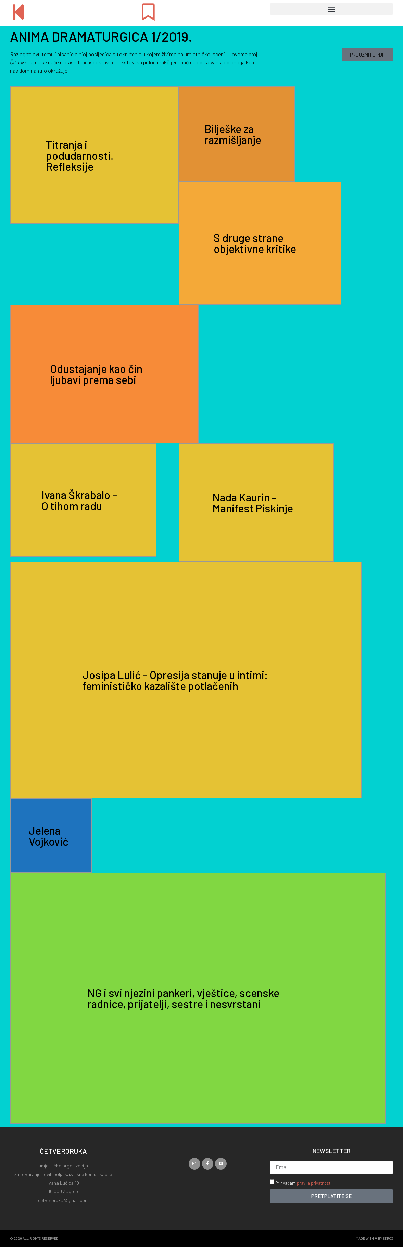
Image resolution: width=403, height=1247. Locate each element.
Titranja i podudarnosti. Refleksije (79, 155)
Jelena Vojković (48, 836)
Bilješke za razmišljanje (232, 134)
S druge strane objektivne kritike (255, 243)
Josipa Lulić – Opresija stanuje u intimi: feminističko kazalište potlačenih (175, 680)
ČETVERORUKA (63, 1151)
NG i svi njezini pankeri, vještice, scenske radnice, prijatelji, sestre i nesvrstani (183, 998)
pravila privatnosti (314, 1183)
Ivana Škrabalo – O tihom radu (79, 500)
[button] (331, 9)
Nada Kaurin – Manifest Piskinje (252, 502)
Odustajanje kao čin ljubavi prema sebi (96, 374)
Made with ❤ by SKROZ (374, 1238)
